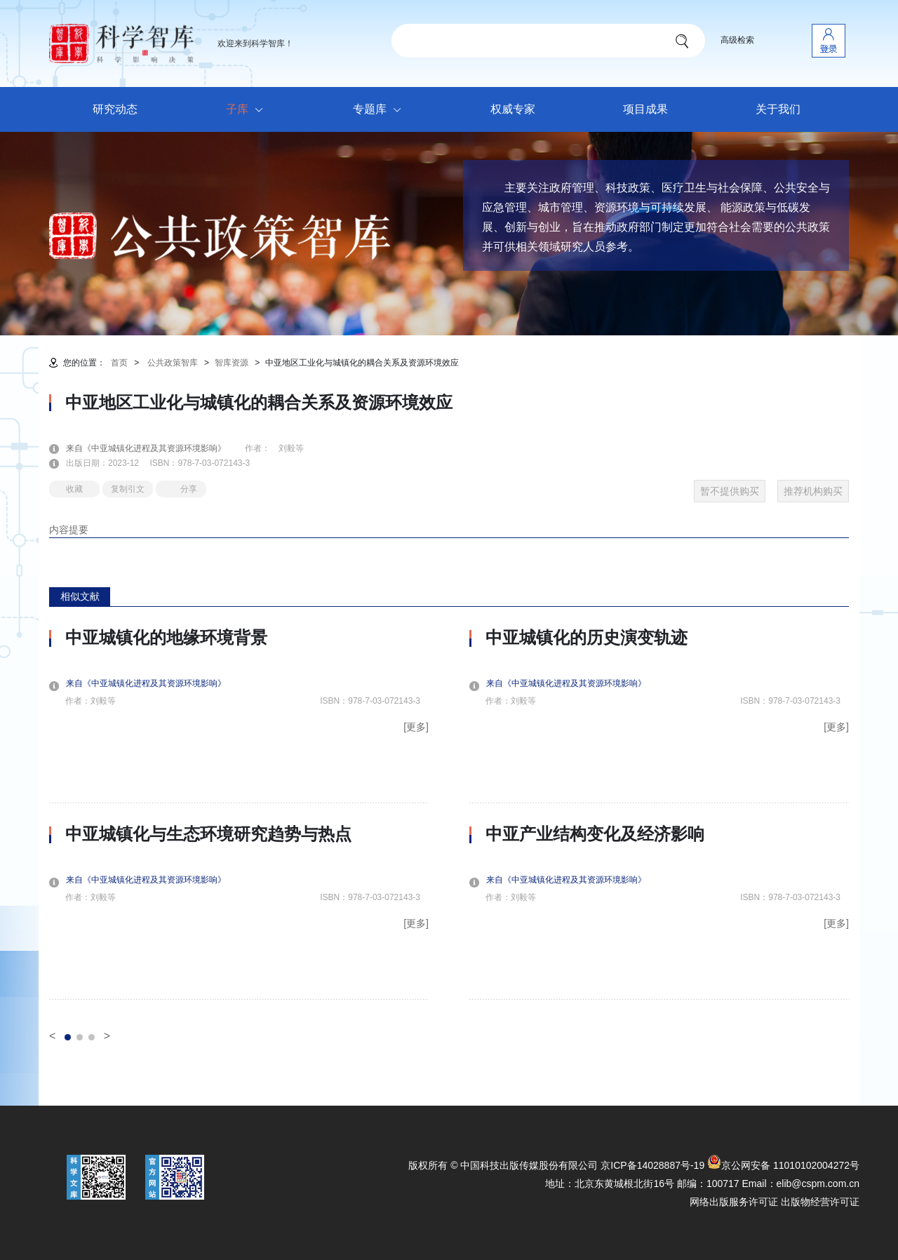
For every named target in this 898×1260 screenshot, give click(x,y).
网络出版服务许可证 (734, 1201)
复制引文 (128, 489)
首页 (119, 363)
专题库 (380, 110)
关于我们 (778, 109)
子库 (248, 110)
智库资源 (231, 363)
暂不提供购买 (729, 491)
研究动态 (115, 109)
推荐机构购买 (813, 491)
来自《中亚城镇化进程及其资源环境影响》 (154, 448)
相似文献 (80, 596)
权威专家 (512, 109)
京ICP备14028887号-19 (652, 1165)
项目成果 (645, 109)
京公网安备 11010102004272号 (783, 1165)
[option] (239, 813)
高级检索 (737, 40)
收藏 (74, 489)
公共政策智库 (172, 363)
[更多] (416, 726)
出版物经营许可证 (820, 1201)
